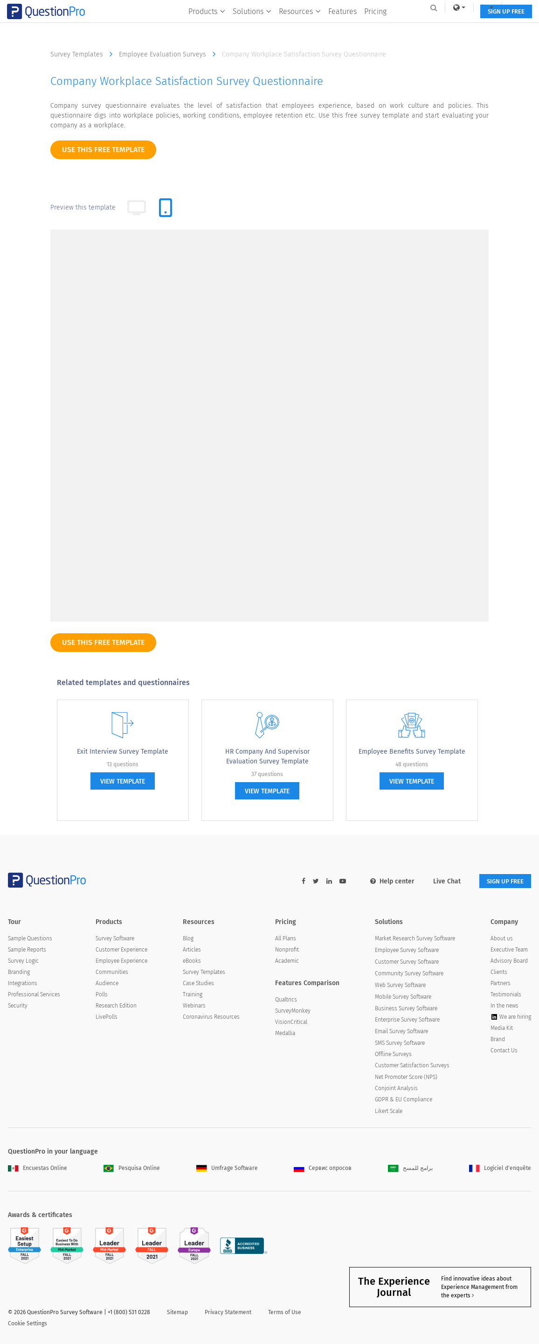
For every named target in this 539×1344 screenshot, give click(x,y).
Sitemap (177, 1312)
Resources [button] (297, 26)
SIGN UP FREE (502, 27)
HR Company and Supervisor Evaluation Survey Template (267, 756)
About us (502, 939)
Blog (188, 939)
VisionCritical (291, 1023)
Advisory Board (509, 961)
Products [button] (203, 26)
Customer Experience (121, 950)
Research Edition (116, 1006)
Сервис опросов (323, 1168)
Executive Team (509, 950)
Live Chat (440, 881)
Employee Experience (121, 961)
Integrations (22, 983)
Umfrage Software (227, 1168)
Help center (386, 881)
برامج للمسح (410, 1168)
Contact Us (504, 1051)
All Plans (285, 939)
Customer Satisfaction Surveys (412, 1066)
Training (192, 995)
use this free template (103, 149)
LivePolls (106, 1018)
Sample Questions (30, 939)
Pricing (372, 26)
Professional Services (34, 995)
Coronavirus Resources (211, 1017)
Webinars (194, 1006)
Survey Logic (23, 961)
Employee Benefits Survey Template (412, 752)
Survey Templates (83, 54)
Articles (192, 950)
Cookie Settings (27, 1324)
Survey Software (115, 939)
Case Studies (198, 983)
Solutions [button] (248, 26)
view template (122, 781)
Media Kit (502, 1029)
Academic (287, 961)
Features (339, 26)
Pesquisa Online (132, 1168)
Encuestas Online (37, 1168)
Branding (19, 972)
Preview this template (83, 207)
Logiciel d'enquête (500, 1168)
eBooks (192, 961)
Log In (511, 7)
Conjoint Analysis (396, 1088)
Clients (499, 972)
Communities (112, 972)
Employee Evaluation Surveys (169, 54)
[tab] (165, 207)
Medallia (285, 1034)
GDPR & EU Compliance (403, 1100)
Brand (498, 1040)
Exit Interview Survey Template (122, 752)
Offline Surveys (393, 1055)
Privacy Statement (228, 1312)
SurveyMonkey (293, 1011)
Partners (501, 983)
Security (18, 1006)
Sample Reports (27, 950)
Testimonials (506, 995)
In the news (504, 1006)
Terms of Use (284, 1312)
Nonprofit (287, 950)
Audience (107, 983)
